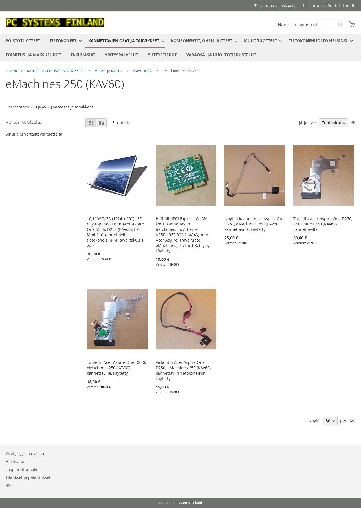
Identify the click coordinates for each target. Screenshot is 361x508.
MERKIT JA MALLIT (109, 70)
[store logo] (55, 22)
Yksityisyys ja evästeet (26, 453)
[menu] (180, 47)
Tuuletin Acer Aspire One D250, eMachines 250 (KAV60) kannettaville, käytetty (116, 368)
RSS (9, 485)
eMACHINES (143, 70)
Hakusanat (16, 461)
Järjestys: (307, 122)
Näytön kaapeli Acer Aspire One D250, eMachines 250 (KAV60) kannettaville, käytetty (254, 224)
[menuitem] (22, 40)
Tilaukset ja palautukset (28, 477)
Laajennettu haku (22, 469)
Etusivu (12, 70)
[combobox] (310, 24)
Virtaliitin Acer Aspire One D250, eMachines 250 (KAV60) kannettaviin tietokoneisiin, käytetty (183, 370)
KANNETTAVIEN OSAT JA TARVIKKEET (56, 70)
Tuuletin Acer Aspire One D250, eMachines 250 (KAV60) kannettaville (322, 224)
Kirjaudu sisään (318, 5)
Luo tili (349, 5)
